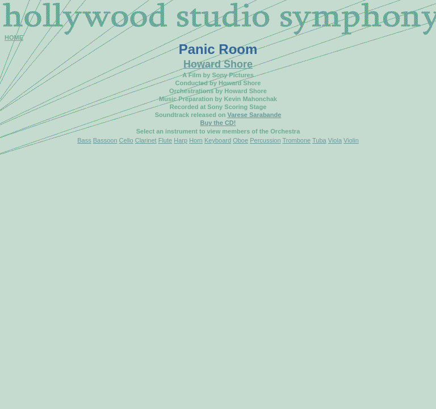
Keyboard (217, 140)
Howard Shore (218, 64)
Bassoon (105, 140)
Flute (165, 140)
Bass (84, 140)
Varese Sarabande (254, 114)
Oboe (240, 140)
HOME (14, 37)
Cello (126, 140)
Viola (335, 140)
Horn (196, 140)
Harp (180, 140)
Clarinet (146, 140)
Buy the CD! (218, 122)
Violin (351, 140)
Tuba (319, 140)
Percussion (265, 140)
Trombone (296, 140)
